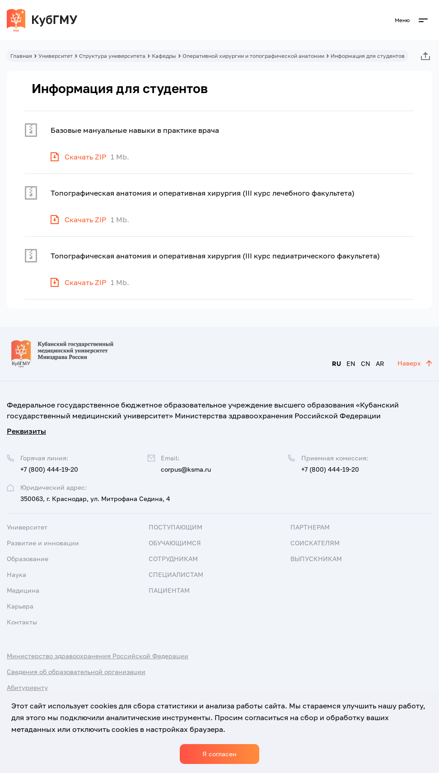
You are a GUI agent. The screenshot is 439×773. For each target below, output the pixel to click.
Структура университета (112, 55)
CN (365, 363)
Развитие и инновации (43, 543)
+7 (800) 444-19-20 (330, 469)
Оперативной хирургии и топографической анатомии (253, 55)
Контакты (22, 622)
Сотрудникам (173, 558)
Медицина (23, 590)
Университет (55, 55)
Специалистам (176, 574)
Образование (27, 558)
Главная (21, 55)
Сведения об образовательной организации (76, 671)
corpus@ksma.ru (186, 469)
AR (380, 363)
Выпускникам (316, 558)
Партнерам (310, 527)
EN (350, 363)
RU (336, 363)
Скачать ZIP (85, 156)
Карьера (20, 606)
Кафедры (164, 55)
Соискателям (315, 543)
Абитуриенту (27, 687)
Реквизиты (26, 431)
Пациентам (169, 590)
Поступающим (175, 527)
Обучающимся (175, 543)
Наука (16, 574)
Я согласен (219, 754)
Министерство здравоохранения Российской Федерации (97, 656)
